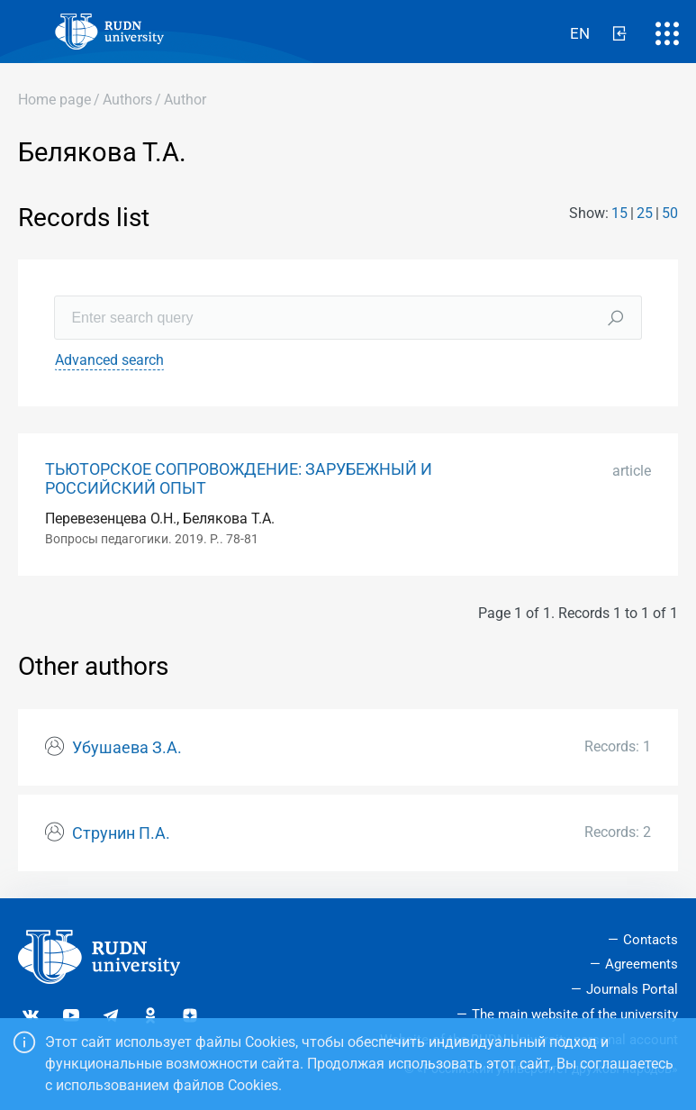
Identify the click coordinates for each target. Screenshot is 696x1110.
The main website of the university (575, 1014)
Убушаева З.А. (127, 748)
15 (619, 213)
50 (670, 213)
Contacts (650, 940)
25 (645, 213)
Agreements (641, 964)
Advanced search (109, 359)
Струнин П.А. (121, 833)
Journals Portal (632, 989)
